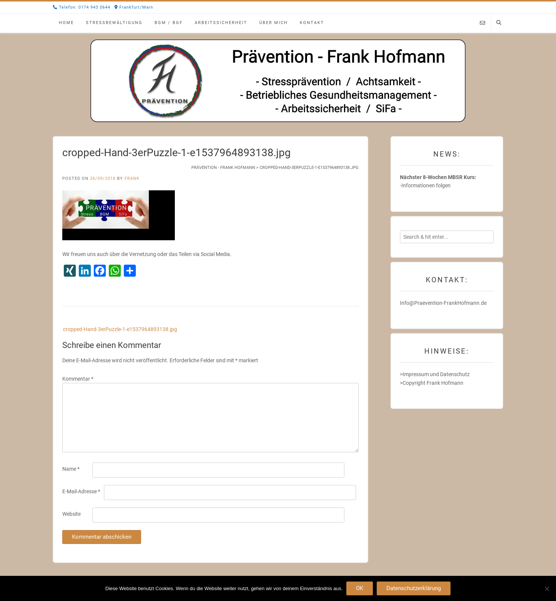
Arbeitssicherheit (221, 22)
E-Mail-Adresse (81, 491)
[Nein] (546, 588)
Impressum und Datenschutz (436, 374)
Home (66, 22)
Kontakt (312, 22)
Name (71, 469)
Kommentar (77, 379)
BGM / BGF (169, 22)
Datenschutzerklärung (413, 588)
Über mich (273, 22)
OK (359, 588)
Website (71, 514)
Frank (132, 178)
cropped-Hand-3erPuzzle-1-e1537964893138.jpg (120, 329)
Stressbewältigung (114, 22)
